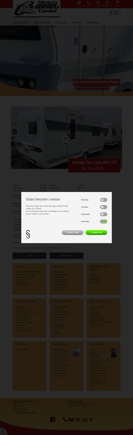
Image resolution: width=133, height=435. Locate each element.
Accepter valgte (73, 232)
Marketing (84, 200)
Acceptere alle (96, 232)
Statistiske (84, 207)
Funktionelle (85, 214)
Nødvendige (85, 221)
